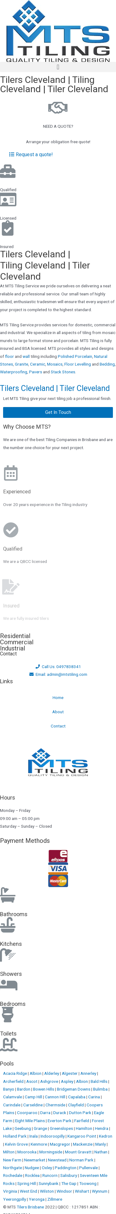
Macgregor (60, 1144)
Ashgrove (49, 1081)
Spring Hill (27, 1183)
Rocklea (33, 1175)
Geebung (23, 1128)
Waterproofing (13, 371)
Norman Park (81, 1159)
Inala (34, 1136)
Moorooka (27, 1151)
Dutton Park (80, 1112)
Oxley (47, 1167)
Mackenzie (83, 1144)
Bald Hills (99, 1081)
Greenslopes (62, 1128)
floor (9, 356)
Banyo (9, 1089)
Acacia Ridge (15, 1073)
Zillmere (54, 1199)
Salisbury (69, 1175)
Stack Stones (63, 371)
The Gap (69, 1183)
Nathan (101, 1151)
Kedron (105, 1136)
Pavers (35, 371)
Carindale (12, 1104)
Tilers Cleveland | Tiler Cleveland (55, 388)
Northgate (13, 1167)
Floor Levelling (77, 364)
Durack (60, 1112)
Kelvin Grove (17, 1144)
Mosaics (54, 364)
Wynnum (100, 1191)
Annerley (88, 1073)
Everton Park (60, 1120)
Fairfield (82, 1120)
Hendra (102, 1128)
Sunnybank (49, 1183)
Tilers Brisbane (30, 1206)
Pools (7, 1063)
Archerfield (13, 1081)
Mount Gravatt (78, 1151)
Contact (58, 725)
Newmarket (35, 1159)
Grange (41, 1128)
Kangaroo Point (82, 1136)
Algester (70, 1073)
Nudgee (32, 1167)
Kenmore (39, 1144)
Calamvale (13, 1096)
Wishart (82, 1191)
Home (58, 697)
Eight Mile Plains (30, 1120)
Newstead (57, 1159)
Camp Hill (34, 1096)
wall (26, 356)
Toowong (88, 1183)
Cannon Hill (55, 1096)
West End (29, 1191)
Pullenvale (89, 1167)
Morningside (51, 1151)
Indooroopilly (53, 1136)
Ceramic (37, 364)
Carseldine (33, 1104)
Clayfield (76, 1104)
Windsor (65, 1191)
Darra (45, 1112)
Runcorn (50, 1175)
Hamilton (84, 1128)
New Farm (12, 1159)
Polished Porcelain (75, 356)
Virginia (10, 1191)
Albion (36, 1073)
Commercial (16, 642)
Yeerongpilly (15, 1199)
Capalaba (77, 1096)
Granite (21, 364)
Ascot (32, 1081)
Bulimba (101, 1089)
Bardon (24, 1089)
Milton (9, 1151)
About (58, 711)
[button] (58, 67)
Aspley (67, 1081)
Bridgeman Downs (74, 1089)
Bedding (107, 364)
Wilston (47, 1191)
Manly (101, 1144)
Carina (94, 1096)
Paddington (66, 1167)
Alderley (52, 1073)
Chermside (55, 1104)
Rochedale (13, 1175)
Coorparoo (27, 1112)
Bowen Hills (44, 1089)
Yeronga (37, 1199)
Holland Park (15, 1136)
